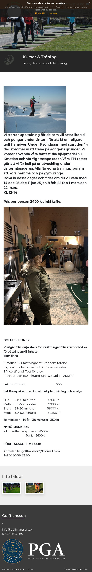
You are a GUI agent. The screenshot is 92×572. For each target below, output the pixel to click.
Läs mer (53, 13)
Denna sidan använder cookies (17, 569)
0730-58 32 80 (12, 534)
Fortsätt (40, 13)
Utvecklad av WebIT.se (76, 569)
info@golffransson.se (17, 529)
